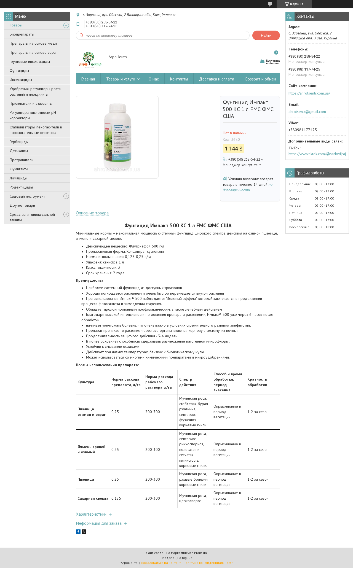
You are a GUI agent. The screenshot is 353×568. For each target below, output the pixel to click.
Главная (88, 79)
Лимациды (18, 178)
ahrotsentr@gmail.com (307, 111)
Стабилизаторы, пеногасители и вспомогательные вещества (36, 130)
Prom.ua (200, 553)
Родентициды (21, 187)
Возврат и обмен (260, 79)
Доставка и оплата (216, 79)
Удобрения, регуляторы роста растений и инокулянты (35, 91)
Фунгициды (19, 70)
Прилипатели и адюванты (31, 103)
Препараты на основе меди (33, 43)
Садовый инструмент (27, 196)
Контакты (179, 79)
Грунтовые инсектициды (30, 61)
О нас (154, 79)
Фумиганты (19, 168)
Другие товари (22, 205)
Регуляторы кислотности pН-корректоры (33, 115)
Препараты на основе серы (33, 52)
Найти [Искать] (266, 35)
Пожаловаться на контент (161, 563)
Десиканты (19, 150)
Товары (16, 25)
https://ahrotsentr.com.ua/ (309, 93)
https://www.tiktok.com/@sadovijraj (317, 153)
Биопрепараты (22, 34)
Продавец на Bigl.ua (176, 558)
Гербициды (19, 141)
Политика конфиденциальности (208, 563)
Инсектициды (21, 79)
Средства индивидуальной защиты (32, 217)
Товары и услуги (120, 79)
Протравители (21, 159)
